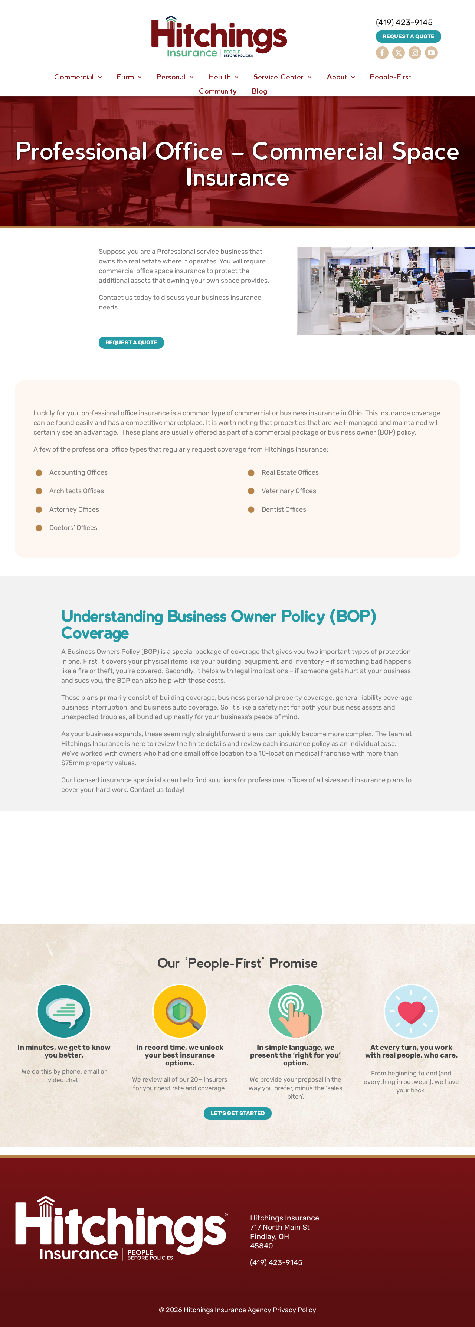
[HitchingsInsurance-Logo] (219, 7)
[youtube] (431, 52)
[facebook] (382, 52)
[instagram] (415, 52)
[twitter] (398, 52)
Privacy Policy (294, 1310)
